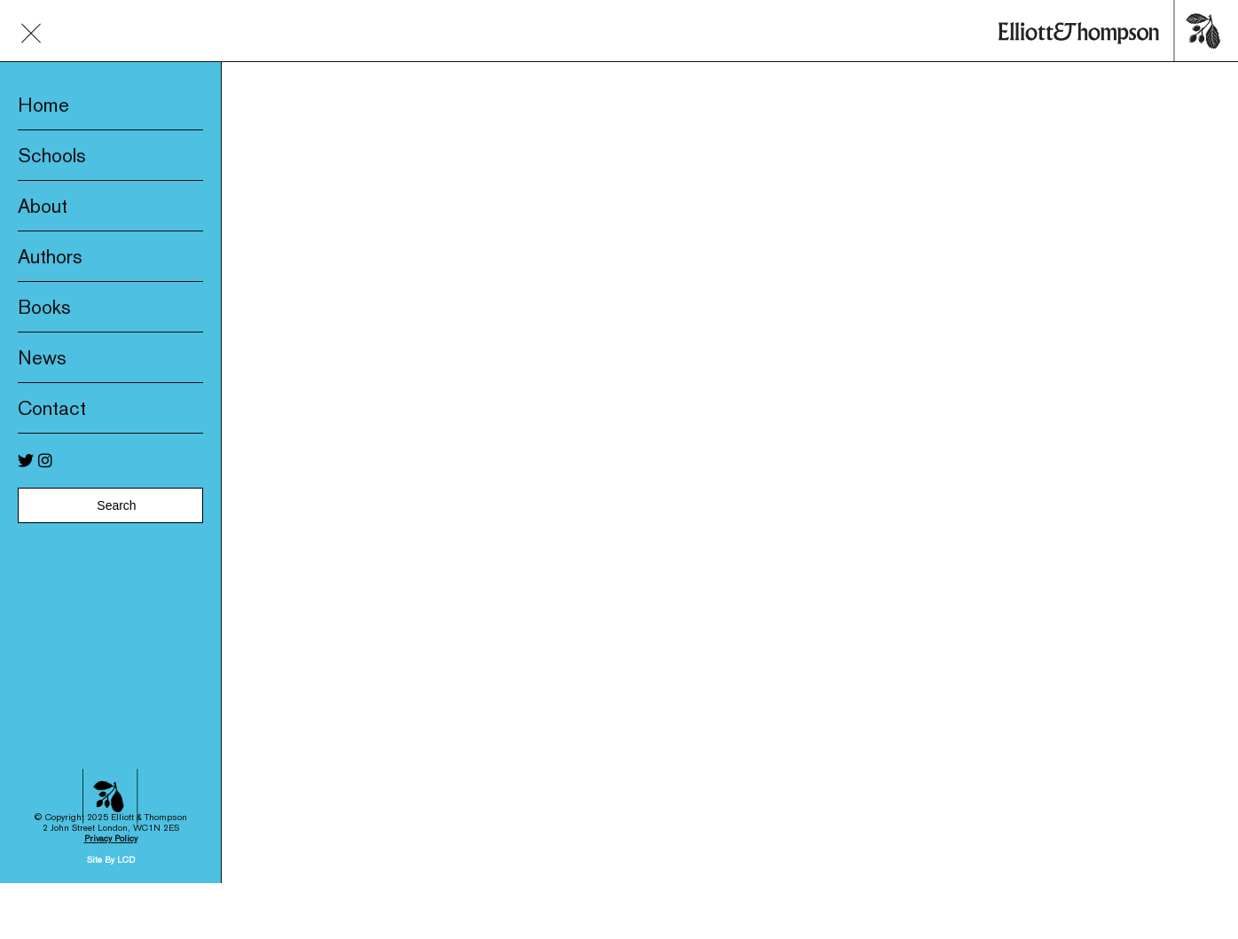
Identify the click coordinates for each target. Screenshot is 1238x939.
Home (43, 104)
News (42, 357)
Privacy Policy (110, 810)
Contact (52, 407)
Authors (50, 256)
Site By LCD (111, 831)
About (42, 205)
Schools (52, 155)
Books (44, 306)
